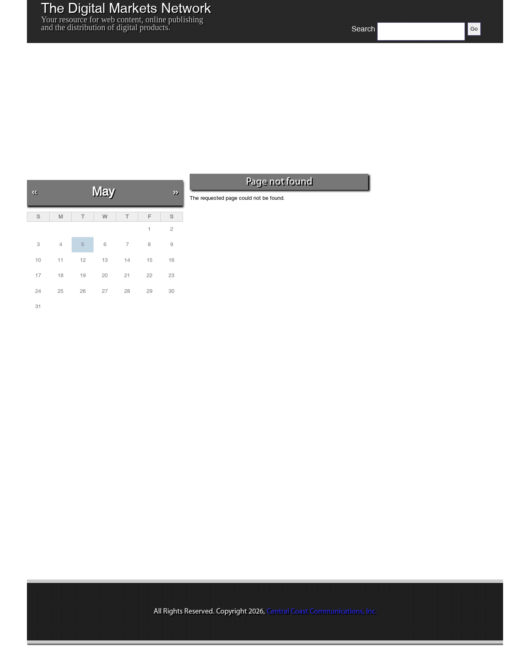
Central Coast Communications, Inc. (322, 612)
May (103, 191)
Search (363, 29)
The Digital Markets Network (126, 8)
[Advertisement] (198, 111)
